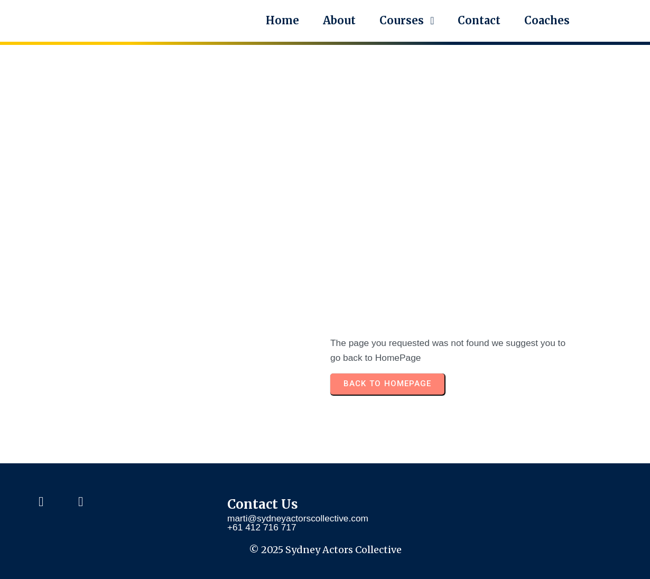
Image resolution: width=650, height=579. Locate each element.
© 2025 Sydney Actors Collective (325, 550)
